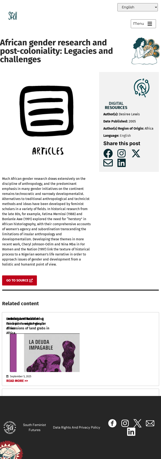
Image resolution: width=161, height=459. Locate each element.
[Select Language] (137, 7)
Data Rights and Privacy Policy (76, 427)
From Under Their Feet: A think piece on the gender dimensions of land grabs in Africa (27, 326)
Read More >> (17, 381)
